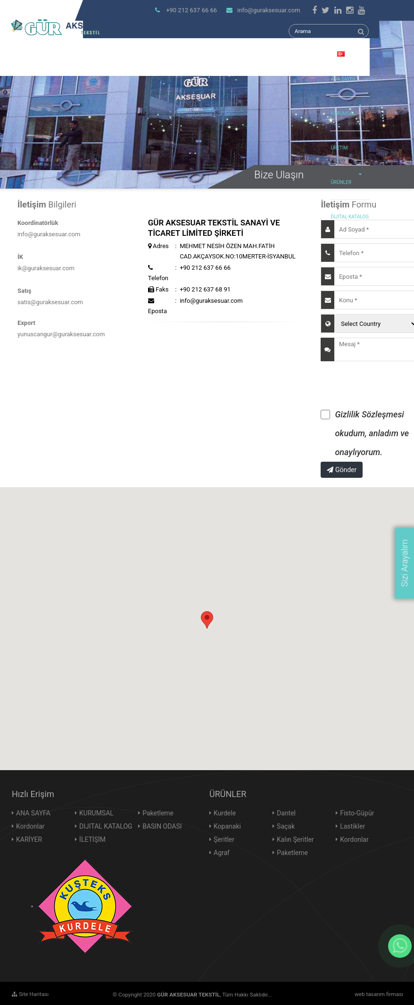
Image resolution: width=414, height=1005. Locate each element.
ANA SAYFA (343, 79)
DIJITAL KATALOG (350, 216)
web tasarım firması (379, 994)
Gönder (341, 469)
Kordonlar (30, 826)
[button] (207, 620)
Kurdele (225, 813)
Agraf (222, 852)
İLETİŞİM (92, 839)
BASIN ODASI (162, 826)
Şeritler (224, 839)
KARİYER (29, 839)
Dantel (286, 813)
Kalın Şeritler (295, 839)
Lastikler (352, 826)
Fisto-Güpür (357, 813)
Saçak (286, 826)
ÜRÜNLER (349, 175)
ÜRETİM (339, 147)
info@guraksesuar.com (263, 10)
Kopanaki (227, 826)
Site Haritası (30, 994)
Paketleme (158, 813)
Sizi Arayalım (404, 563)
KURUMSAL (349, 106)
